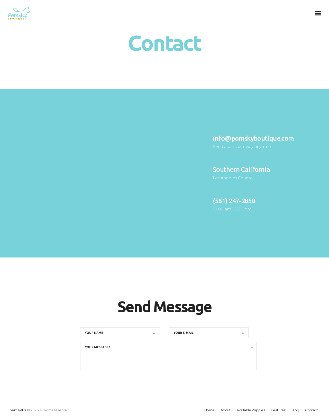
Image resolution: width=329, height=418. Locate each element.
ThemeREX (17, 411)
